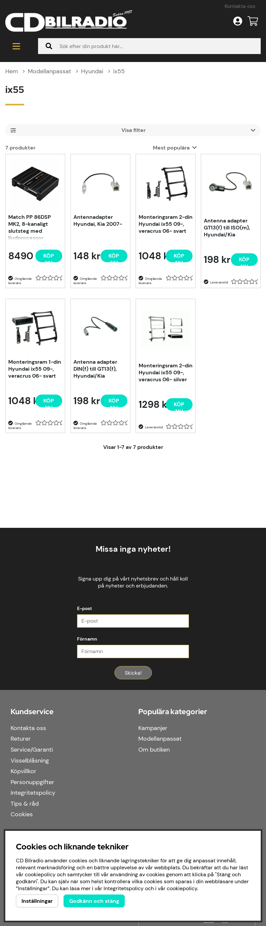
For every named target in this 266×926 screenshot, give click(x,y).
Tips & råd (25, 803)
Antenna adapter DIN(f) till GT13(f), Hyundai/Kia (95, 368)
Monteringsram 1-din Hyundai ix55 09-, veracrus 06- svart (34, 368)
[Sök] (149, 46)
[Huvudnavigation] (16, 46)
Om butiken (154, 749)
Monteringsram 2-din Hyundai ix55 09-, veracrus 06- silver (166, 372)
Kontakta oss (240, 6)
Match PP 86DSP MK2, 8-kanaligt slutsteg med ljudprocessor (29, 227)
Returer (21, 738)
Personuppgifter (32, 782)
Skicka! (133, 672)
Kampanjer (152, 728)
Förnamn (87, 639)
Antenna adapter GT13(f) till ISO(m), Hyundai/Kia (227, 227)
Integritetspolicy (33, 792)
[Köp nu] (49, 256)
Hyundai (92, 71)
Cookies (22, 814)
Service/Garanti (32, 749)
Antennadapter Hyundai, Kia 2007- (97, 220)
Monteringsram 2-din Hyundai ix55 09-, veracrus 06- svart (166, 224)
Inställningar (37, 900)
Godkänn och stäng (94, 900)
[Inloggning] (237, 21)
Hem (11, 71)
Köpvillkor (23, 771)
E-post (84, 608)
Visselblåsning (30, 760)
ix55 (119, 71)
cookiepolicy (182, 888)
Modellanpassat (49, 71)
